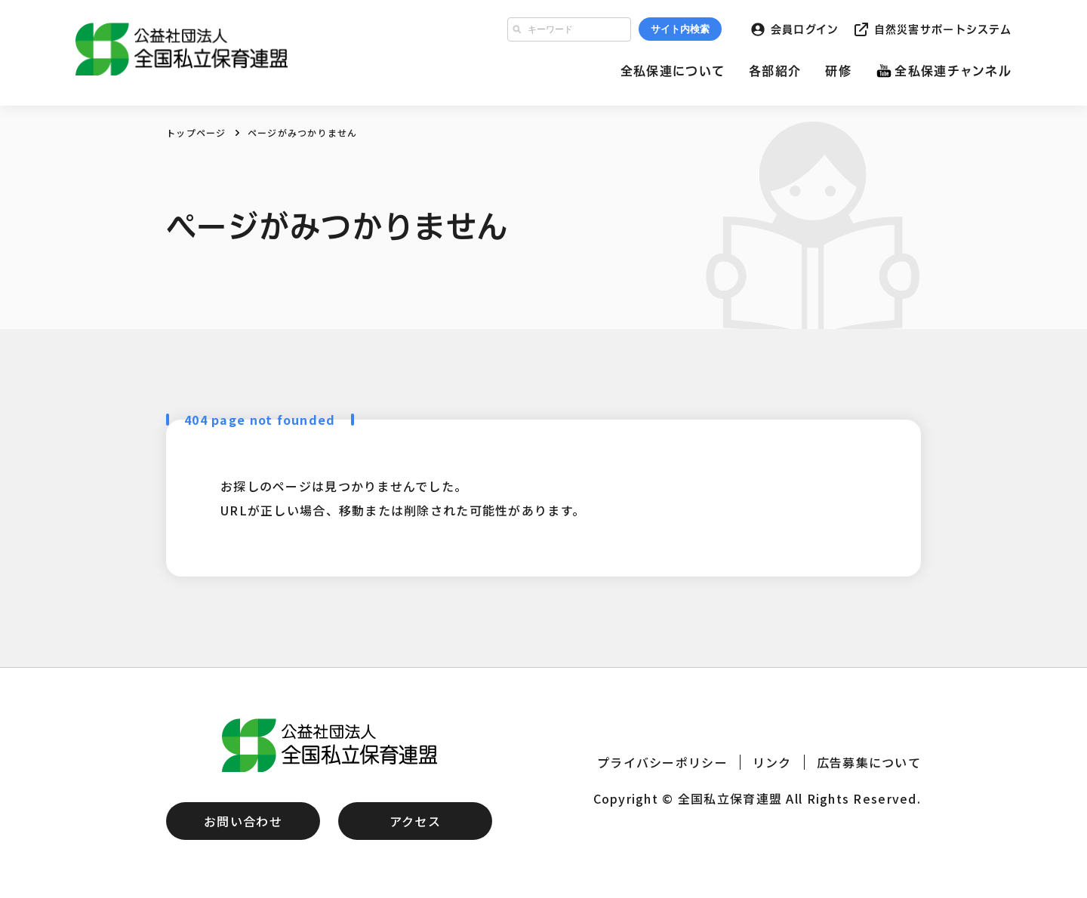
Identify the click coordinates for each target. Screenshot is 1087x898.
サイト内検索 (680, 29)
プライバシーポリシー (662, 762)
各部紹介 (775, 70)
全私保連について (672, 70)
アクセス (415, 821)
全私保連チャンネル (953, 70)
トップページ (196, 132)
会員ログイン (805, 29)
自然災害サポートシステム (943, 29)
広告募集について (869, 762)
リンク (772, 762)
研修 (838, 70)
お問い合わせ (243, 821)
